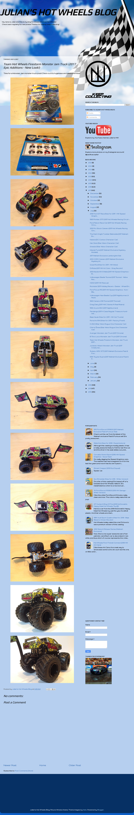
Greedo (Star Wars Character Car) (104, 246)
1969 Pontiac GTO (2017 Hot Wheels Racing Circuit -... (110, 219)
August (93, 207)
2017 (89, 190)
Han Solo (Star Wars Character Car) (104, 243)
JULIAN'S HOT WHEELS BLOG (58, 12)
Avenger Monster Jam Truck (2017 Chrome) (106, 333)
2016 (90, 385)
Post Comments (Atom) (24, 771)
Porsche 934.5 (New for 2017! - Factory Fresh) (107, 320)
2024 (90, 166)
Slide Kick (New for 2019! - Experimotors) (109, 443)
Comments (92, 117)
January (93, 380)
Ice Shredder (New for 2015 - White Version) (111, 479)
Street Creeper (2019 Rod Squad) (107, 468)
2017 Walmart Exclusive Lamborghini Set (105, 256)
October (94, 200)
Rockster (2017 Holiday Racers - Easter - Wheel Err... (110, 286)
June (92, 363)
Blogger (100, 810)
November (94, 197)
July (92, 211)
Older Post (75, 765)
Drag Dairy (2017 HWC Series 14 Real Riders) (107, 304)
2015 (90, 388)
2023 (90, 169)
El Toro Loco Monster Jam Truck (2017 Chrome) (108, 336)
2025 (90, 163)
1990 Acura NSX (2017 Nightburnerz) (104, 308)
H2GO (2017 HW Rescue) (99, 283)
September (95, 204)
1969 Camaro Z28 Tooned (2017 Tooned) (105, 301)
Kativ (85, 810)
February (94, 377)
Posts (90, 113)
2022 (90, 173)
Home (42, 765)
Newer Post (9, 765)
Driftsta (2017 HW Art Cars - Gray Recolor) (106, 268)
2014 (90, 392)
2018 (90, 187)
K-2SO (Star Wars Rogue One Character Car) (108, 324)
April (92, 370)
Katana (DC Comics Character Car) (104, 240)
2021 (90, 176)
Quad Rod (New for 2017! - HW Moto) (104, 265)
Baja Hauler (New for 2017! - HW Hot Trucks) (106, 317)
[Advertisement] (61, 42)
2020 (90, 180)
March (93, 374)
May (92, 367)
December (94, 193)
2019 (90, 183)
